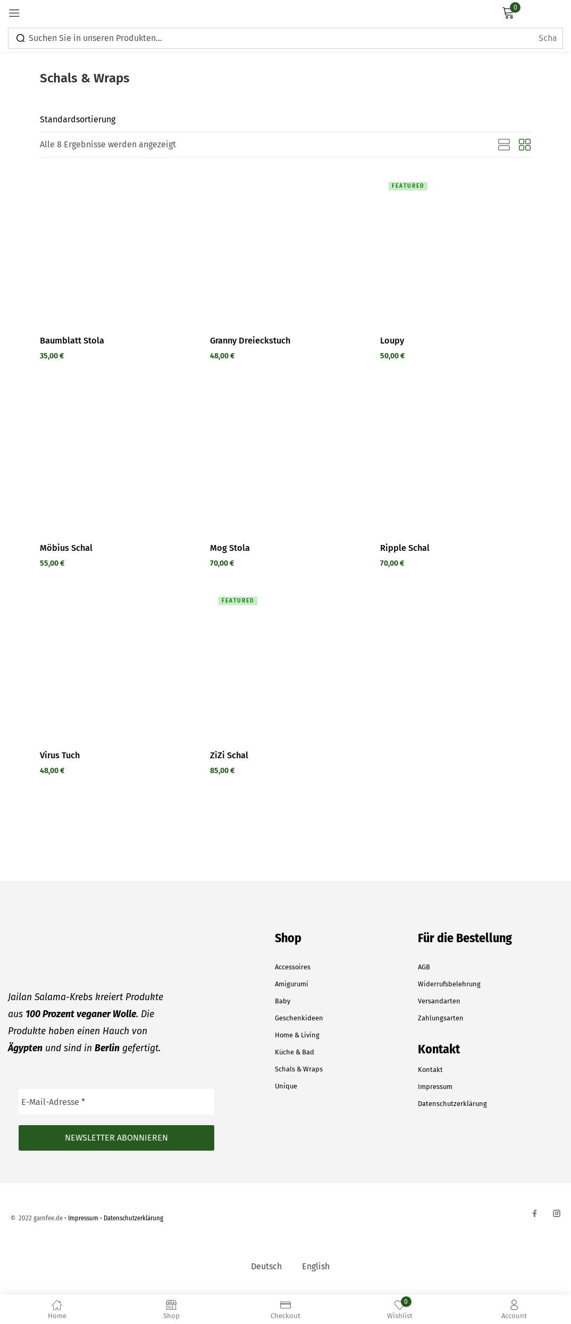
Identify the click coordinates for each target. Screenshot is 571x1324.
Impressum (435, 1087)
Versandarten (439, 1001)
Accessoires (292, 967)
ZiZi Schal (229, 755)
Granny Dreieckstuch (251, 340)
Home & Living (297, 1035)
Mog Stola (230, 547)
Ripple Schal (405, 547)
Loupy (392, 340)
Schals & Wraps (299, 1069)
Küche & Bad (294, 1052)
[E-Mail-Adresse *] (116, 1101)
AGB (424, 967)
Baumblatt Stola (72, 340)
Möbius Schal (67, 547)
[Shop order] (104, 119)
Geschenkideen (299, 1018)
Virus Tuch (61, 755)
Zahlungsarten (441, 1018)
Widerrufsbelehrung (449, 984)
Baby (282, 1001)
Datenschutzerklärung (452, 1104)
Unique (286, 1086)
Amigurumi (291, 984)
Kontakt (430, 1070)
